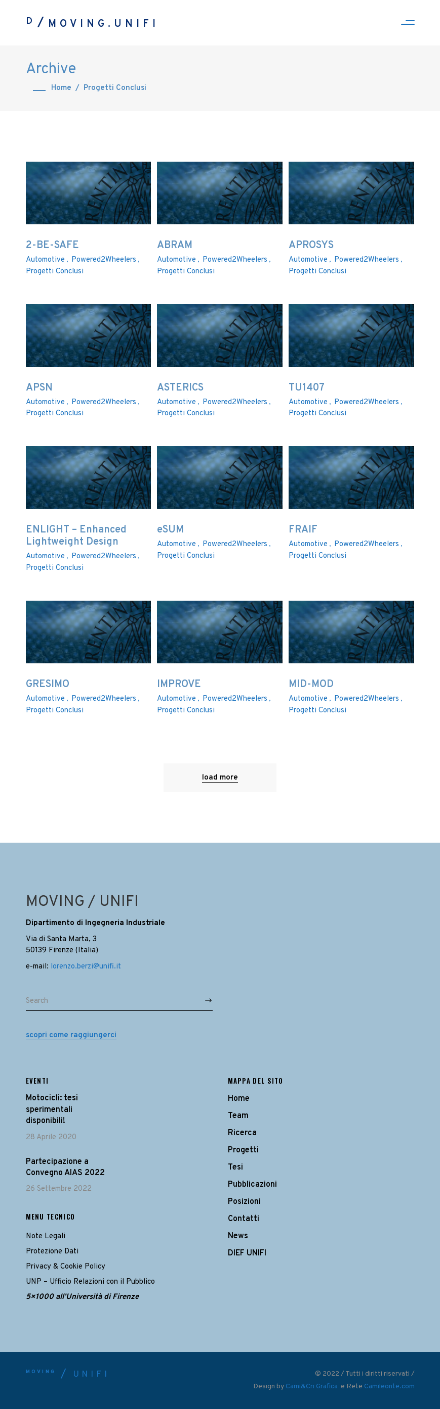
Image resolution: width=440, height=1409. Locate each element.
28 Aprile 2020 (51, 1137)
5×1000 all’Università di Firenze (82, 1297)
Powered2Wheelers (103, 260)
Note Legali (45, 1236)
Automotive (45, 260)
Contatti (243, 1219)
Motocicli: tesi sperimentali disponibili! (52, 1109)
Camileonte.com (389, 1386)
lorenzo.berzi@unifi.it (86, 966)
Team (238, 1116)
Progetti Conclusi (55, 271)
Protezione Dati (52, 1251)
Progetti (243, 1150)
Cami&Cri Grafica (312, 1386)
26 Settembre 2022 (59, 1189)
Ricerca (242, 1133)
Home (61, 88)
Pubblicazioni (252, 1185)
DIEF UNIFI (247, 1253)
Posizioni (244, 1202)
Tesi (235, 1167)
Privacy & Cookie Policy (65, 1267)
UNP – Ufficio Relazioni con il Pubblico (90, 1282)
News (238, 1236)
